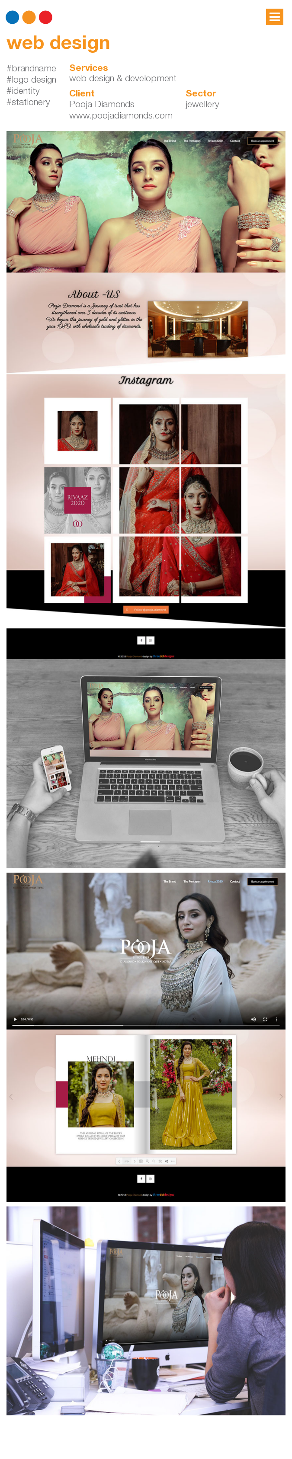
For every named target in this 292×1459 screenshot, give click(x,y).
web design (58, 44)
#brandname (31, 69)
